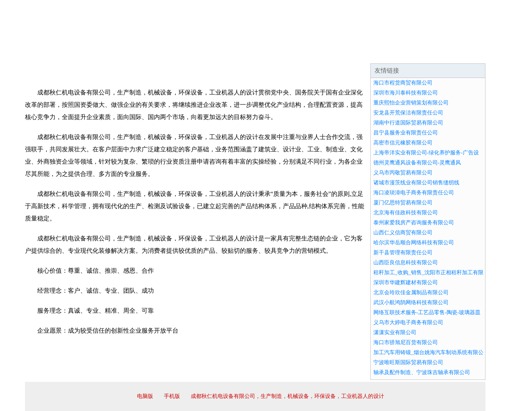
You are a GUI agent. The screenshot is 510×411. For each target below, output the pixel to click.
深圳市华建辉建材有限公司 (405, 282)
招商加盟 (280, 54)
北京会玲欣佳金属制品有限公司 (411, 292)
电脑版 (145, 396)
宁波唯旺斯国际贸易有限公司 (408, 362)
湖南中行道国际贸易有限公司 (408, 123)
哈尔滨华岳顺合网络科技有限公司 (413, 242)
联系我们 (372, 54)
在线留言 (464, 54)
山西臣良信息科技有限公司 (405, 262)
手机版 (172, 396)
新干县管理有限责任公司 (402, 252)
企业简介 (95, 54)
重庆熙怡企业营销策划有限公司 (411, 103)
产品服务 (188, 54)
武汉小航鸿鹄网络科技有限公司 (411, 302)
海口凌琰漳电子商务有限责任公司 (413, 193)
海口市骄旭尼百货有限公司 (405, 342)
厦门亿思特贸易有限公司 (402, 203)
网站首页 (49, 54)
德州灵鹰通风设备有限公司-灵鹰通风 (417, 163)
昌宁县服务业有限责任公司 (405, 133)
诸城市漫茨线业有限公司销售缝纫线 (416, 183)
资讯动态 (418, 54)
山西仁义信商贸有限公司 (402, 232)
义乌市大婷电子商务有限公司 (408, 322)
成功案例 (234, 54)
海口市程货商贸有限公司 (402, 83)
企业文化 (141, 54)
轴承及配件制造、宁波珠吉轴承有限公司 (421, 372)
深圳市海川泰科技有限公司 (405, 93)
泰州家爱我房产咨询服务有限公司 (413, 222)
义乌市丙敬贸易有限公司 (402, 173)
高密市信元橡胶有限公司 (402, 143)
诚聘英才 (326, 54)
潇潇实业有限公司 (394, 332)
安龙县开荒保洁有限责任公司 (408, 113)
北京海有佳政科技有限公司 (405, 212)
